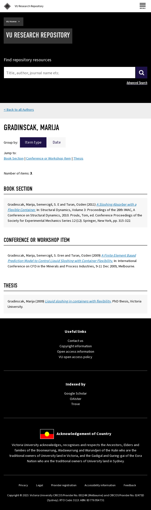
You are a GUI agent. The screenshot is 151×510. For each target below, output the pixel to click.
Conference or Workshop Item (48, 158)
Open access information (75, 351)
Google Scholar (75, 393)
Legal (39, 485)
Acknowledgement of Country (84, 433)
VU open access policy (75, 357)
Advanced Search (137, 83)
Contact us (75, 340)
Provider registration (63, 485)
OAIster (75, 398)
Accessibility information (100, 485)
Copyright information (76, 346)
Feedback (130, 485)
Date (57, 142)
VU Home (11, 21)
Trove (75, 404)
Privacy (23, 485)
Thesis (78, 158)
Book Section (14, 158)
